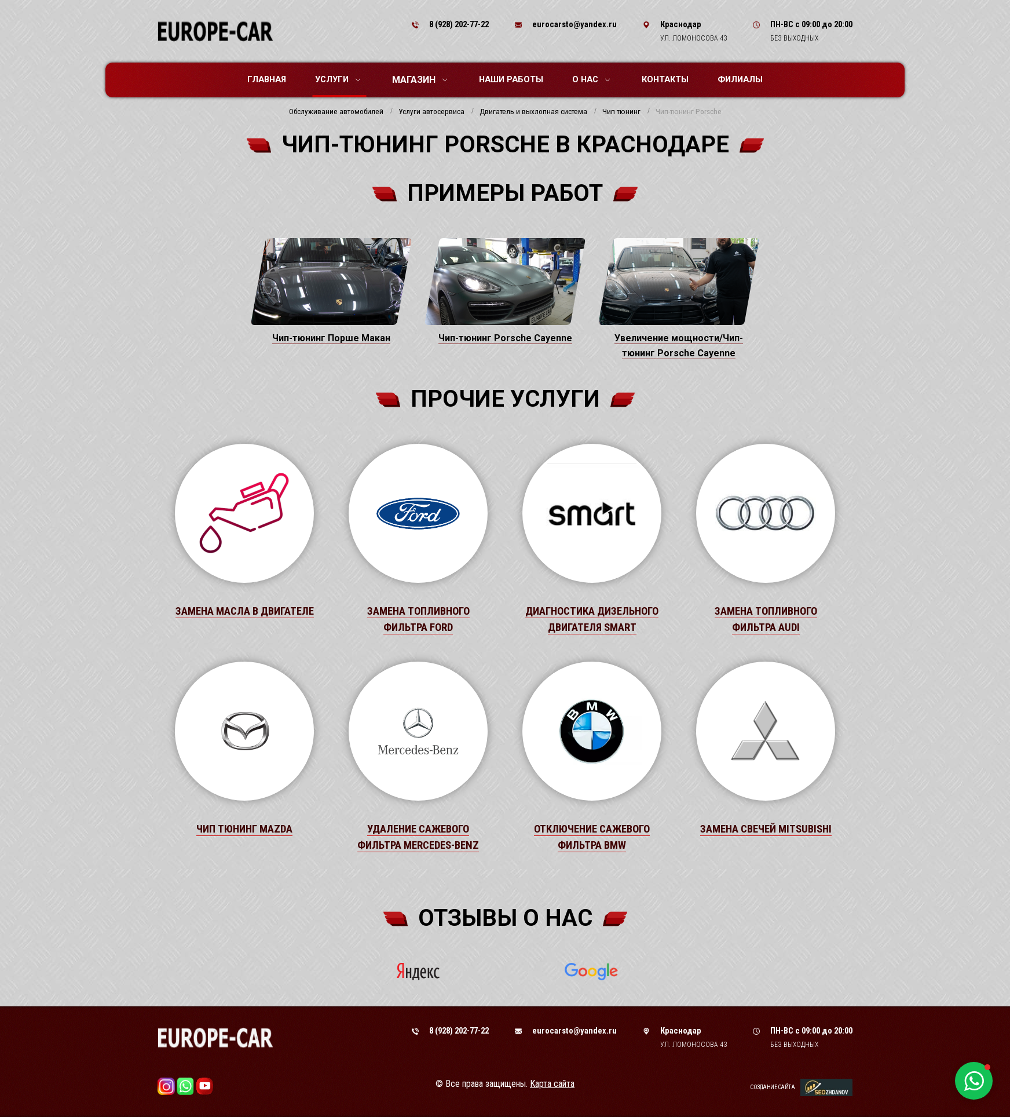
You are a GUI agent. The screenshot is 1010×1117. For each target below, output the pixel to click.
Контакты (665, 79)
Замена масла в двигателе (244, 611)
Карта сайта (552, 1083)
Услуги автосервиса (431, 112)
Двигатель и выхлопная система (533, 112)
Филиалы (740, 79)
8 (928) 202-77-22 (459, 24)
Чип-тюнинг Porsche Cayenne (505, 338)
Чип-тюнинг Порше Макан (331, 338)
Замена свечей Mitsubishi (766, 829)
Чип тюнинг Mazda (244, 829)
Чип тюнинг (621, 112)
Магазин (419, 79)
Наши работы (511, 79)
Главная (266, 79)
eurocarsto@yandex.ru (574, 24)
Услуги (337, 79)
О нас (591, 79)
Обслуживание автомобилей (336, 112)
